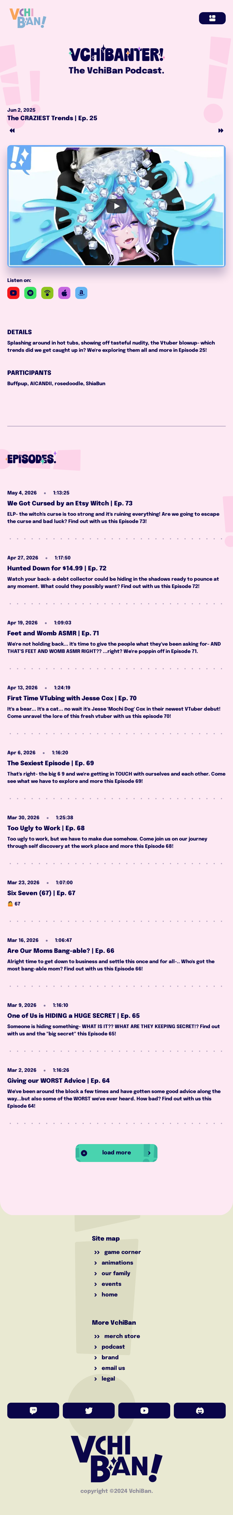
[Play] (116, 206)
